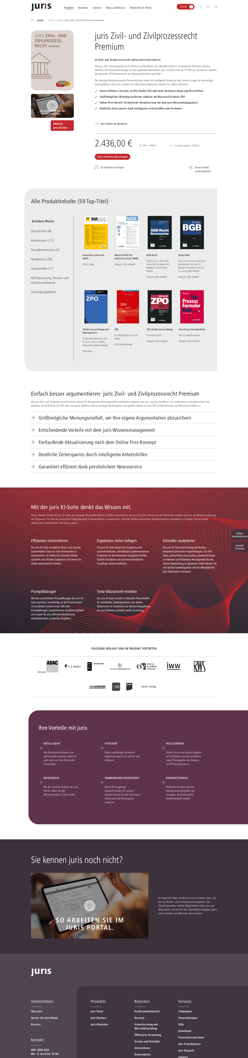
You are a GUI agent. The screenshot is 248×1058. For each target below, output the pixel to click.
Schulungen (184, 1015)
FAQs (181, 1028)
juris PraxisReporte (189, 1048)
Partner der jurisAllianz (44, 1022)
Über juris (37, 1015)
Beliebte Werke (42, 221)
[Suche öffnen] (201, 7)
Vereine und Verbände (147, 1045)
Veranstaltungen (188, 1022)
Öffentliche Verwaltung (147, 1039)
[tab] (124, 418)
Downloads (184, 1035)
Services (184, 1005)
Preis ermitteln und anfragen (112, 156)
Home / (52, 20)
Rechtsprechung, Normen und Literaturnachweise (50, 281)
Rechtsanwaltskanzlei (147, 1015)
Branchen (142, 1005)
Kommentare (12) (42, 241)
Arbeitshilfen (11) (42, 269)
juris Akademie (99, 1028)
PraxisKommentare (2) (45, 250)
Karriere (36, 1028)
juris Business (99, 1022)
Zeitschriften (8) (41, 232)
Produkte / (60, 20)
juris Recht (97, 1015)
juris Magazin (186, 1054)
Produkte (98, 1005)
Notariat (139, 1022)
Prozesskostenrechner (191, 1041)
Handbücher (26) (41, 260)
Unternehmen (142, 1052)
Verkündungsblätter (43, 293)
